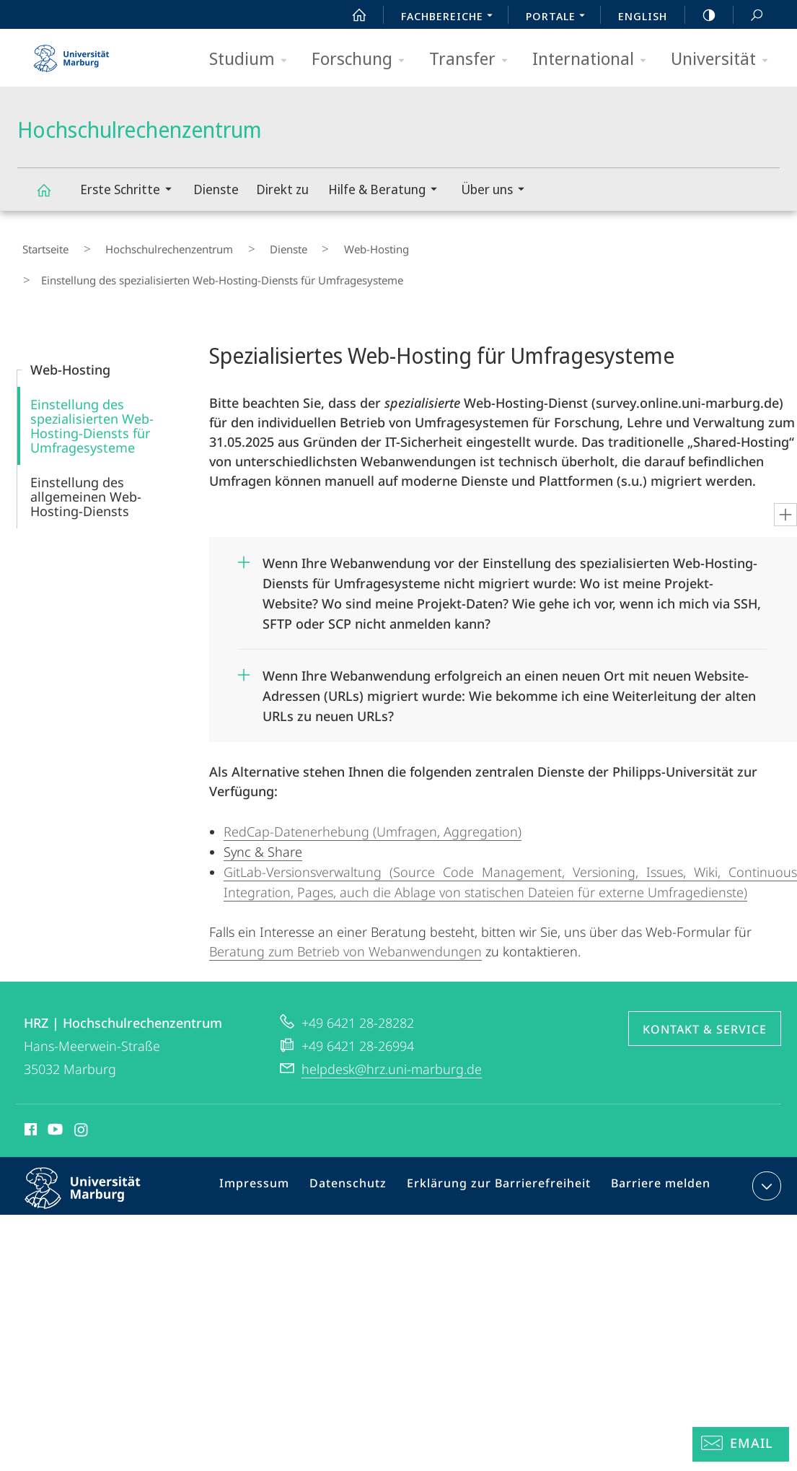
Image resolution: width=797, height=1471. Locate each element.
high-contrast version (701, 15)
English (642, 16)
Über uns (497, 190)
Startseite (40, 244)
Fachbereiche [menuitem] (451, 17)
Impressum (273, 1148)
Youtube (54, 1091)
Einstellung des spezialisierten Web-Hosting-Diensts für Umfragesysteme (92, 385)
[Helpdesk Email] (741, 1444)
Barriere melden (655, 1148)
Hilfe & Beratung (387, 190)
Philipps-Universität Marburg (95, 1159)
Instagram (82, 1091)
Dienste (216, 189)
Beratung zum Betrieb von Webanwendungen (345, 911)
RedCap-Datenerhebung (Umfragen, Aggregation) (372, 791)
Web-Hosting (317, 244)
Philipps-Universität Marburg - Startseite (71, 53)
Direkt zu (282, 189)
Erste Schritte (130, 190)
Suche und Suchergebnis (749, 15)
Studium (252, 59)
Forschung (363, 59)
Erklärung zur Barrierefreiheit (502, 1148)
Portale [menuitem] (559, 17)
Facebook (29, 1091)
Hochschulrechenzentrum (52, 197)
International (594, 59)
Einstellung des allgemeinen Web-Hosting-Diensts (85, 456)
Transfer (473, 59)
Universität (724, 59)
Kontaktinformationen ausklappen (765, 1145)
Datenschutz (362, 1148)
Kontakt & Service (705, 989)
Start (351, 15)
